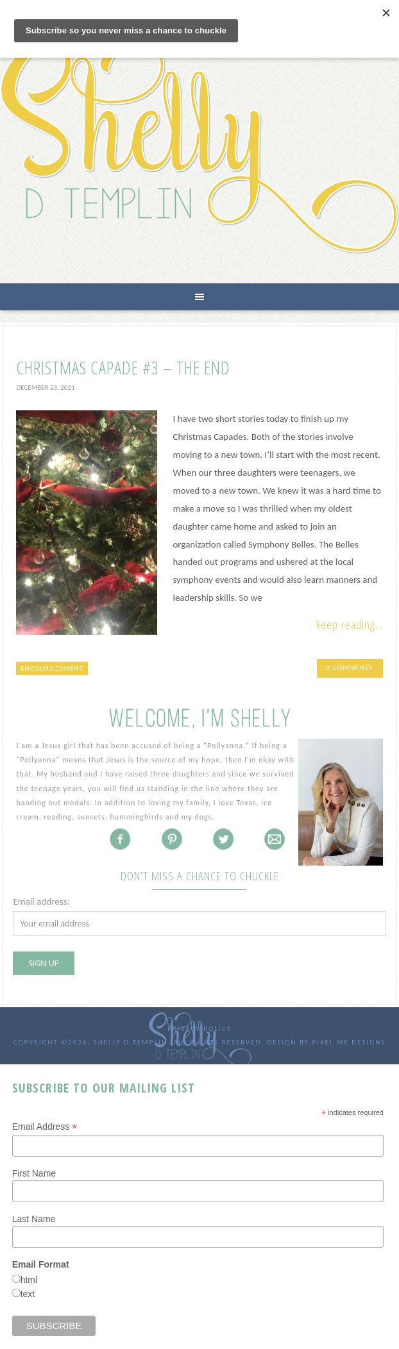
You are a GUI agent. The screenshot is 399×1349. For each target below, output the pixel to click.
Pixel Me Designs (349, 1042)
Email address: (41, 901)
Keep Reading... (349, 624)
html (29, 1280)
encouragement (52, 668)
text (28, 1294)
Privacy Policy (199, 1029)
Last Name (34, 1219)
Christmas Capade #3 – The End (123, 367)
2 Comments (350, 668)
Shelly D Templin (199, 146)
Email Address (45, 1127)
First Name (34, 1173)
